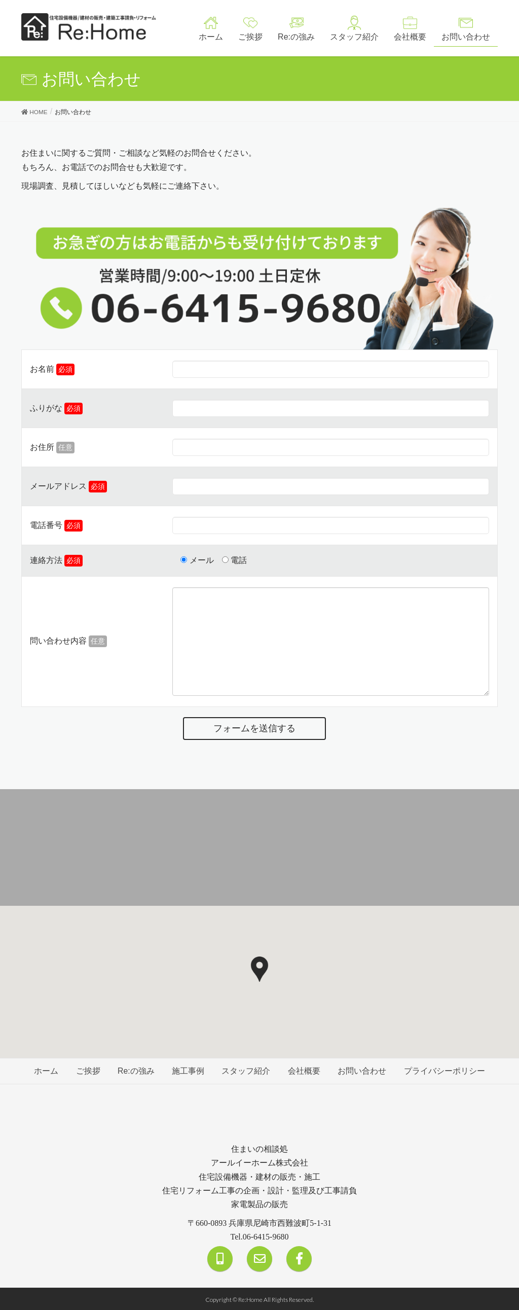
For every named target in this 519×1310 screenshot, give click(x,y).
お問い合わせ (363, 1070)
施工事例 (188, 1070)
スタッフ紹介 (246, 1070)
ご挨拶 (87, 1070)
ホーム (44, 1070)
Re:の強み (135, 1070)
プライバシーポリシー (446, 1070)
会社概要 (305, 1070)
